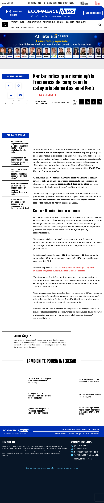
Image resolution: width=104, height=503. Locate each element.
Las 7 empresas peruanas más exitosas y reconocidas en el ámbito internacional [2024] (89, 410)
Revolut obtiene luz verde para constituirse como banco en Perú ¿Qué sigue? (19, 173)
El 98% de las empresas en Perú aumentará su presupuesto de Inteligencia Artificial (20, 203)
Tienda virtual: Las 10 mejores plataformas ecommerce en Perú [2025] (39, 380)
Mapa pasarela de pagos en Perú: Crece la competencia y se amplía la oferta (19, 161)
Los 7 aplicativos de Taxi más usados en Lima (90, 395)
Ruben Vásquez (44, 102)
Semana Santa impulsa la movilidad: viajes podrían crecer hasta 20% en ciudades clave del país (20, 146)
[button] (99, 24)
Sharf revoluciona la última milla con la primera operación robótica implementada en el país (19, 188)
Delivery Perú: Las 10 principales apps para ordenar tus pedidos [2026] (39, 395)
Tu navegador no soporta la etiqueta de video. (52, 46)
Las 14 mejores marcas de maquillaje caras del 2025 (88, 380)
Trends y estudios (44, 95)
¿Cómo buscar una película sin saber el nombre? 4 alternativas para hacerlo (38, 410)
